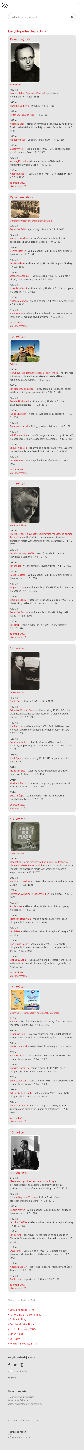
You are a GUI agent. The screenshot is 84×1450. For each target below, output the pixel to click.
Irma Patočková (18, 288)
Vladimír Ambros (19, 783)
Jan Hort (14, 624)
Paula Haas (16, 906)
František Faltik (18, 229)
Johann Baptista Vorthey (23, 1197)
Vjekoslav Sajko (18, 959)
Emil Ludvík (16, 1279)
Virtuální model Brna (21, 1310)
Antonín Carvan (18, 1266)
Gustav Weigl (17, 148)
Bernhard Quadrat (20, 881)
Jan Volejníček (17, 460)
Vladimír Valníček (19, 105)
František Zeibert (19, 742)
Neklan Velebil (17, 139)
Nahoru (12, 1300)
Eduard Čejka (17, 795)
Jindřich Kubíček (19, 1046)
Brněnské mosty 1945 (22, 1329)
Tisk (33, 1300)
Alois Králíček (17, 1055)
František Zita (17, 770)
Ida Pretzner (16, 726)
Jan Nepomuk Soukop (21, 388)
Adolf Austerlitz (18, 435)
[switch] (10, 1371)
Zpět (23, 1300)
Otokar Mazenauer (20, 275)
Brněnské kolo (17, 1033)
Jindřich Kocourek (19, 1067)
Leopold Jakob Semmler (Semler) (27, 93)
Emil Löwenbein (18, 1080)
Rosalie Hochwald (19, 401)
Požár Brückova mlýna (22, 114)
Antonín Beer (17, 123)
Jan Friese (15, 931)
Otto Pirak (15, 1250)
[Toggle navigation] (78, 5)
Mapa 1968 (15, 1334)
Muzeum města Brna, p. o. (23, 1420)
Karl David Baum (19, 943)
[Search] (42, 17)
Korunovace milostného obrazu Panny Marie (34, 372)
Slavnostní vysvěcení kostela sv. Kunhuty (32, 1181)
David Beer (16, 701)
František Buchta (19, 612)
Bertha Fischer (18, 250)
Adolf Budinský (18, 173)
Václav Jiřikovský (19, 161)
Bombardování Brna (21, 1324)
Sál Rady (14, 1339)
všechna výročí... (18, 186)
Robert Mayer (17, 1209)
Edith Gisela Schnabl (21, 1093)
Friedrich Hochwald (20, 918)
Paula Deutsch (18, 574)
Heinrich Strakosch (20, 238)
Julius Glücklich (18, 413)
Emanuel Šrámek (19, 426)
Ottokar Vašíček (18, 1222)
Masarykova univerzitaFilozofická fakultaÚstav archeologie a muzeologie (25, 1400)
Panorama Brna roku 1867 (24, 1314)
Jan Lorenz (15, 1234)
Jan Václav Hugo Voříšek (23, 553)
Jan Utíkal (15, 565)
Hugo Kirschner (18, 587)
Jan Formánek (17, 263)
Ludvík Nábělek (18, 447)
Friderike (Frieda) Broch (22, 710)
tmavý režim (21, 1371)
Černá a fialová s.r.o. (19, 1437)
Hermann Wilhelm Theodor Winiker (29, 893)
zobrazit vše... (17, 182)
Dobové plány (17, 1319)
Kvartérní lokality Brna (22, 1343)
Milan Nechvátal (19, 1105)
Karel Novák (16, 313)
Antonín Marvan (19, 300)
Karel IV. (14, 1021)
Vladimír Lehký (18, 599)
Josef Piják (15, 758)
